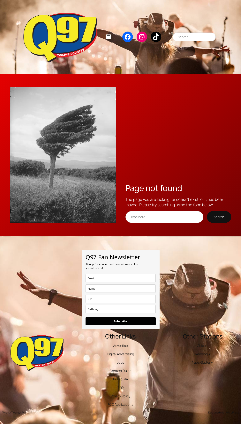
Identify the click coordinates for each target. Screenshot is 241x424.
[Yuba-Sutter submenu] (212, 362)
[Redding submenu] (209, 354)
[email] (121, 278)
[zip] (121, 299)
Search (219, 217)
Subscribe (120, 321)
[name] (121, 288)
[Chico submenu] (207, 346)
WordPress (232, 412)
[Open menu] (108, 36)
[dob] (121, 309)
